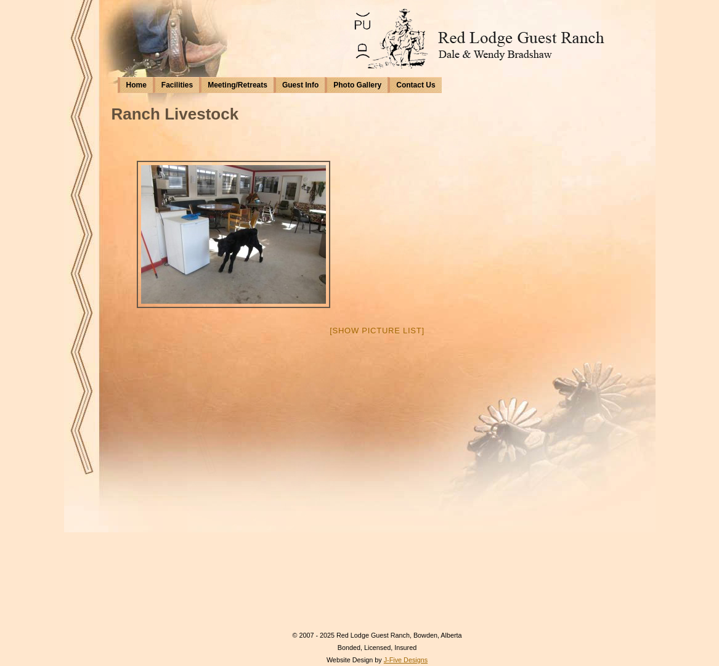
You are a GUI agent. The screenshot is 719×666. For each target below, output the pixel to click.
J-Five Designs (406, 660)
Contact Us (415, 85)
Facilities (177, 85)
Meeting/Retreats (237, 85)
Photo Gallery (357, 85)
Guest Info (300, 85)
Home (136, 85)
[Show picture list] (377, 330)
